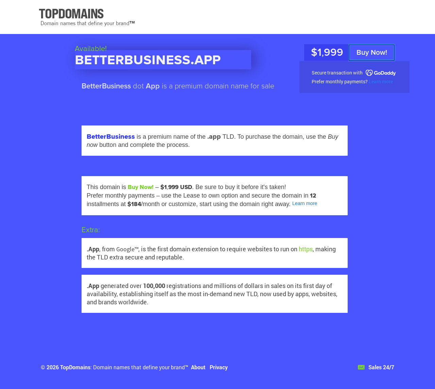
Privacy (219, 367)
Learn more (381, 81)
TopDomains (75, 367)
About (198, 367)
